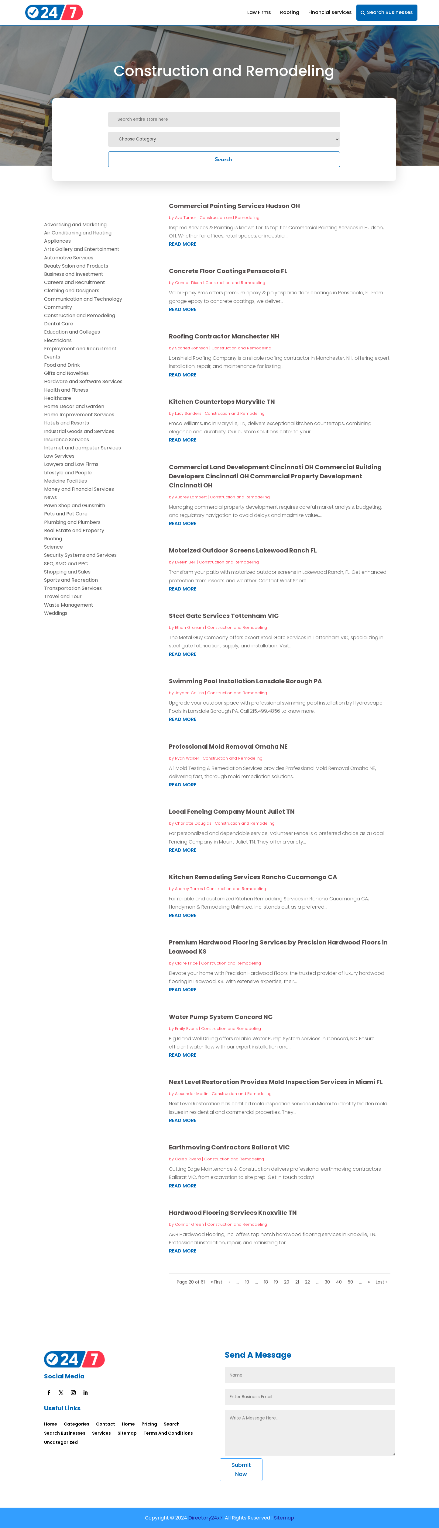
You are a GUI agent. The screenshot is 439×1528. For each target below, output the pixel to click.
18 (266, 1282)
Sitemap (127, 1433)
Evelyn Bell (185, 562)
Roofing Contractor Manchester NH (224, 336)
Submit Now (241, 1469)
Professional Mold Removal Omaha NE (228, 746)
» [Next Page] (369, 1282)
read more (182, 244)
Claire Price (186, 963)
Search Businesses (390, 12)
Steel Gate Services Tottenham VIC (224, 616)
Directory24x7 (205, 1517)
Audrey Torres (189, 889)
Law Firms (259, 12)
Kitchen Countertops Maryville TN (222, 401)
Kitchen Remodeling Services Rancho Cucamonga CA (253, 877)
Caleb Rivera (188, 1159)
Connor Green (189, 1224)
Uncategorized (61, 1442)
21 (297, 1282)
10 (247, 1282)
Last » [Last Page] (381, 1282)
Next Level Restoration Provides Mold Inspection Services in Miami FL (276, 1082)
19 (276, 1282)
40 (339, 1282)
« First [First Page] (216, 1282)
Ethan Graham (189, 627)
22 (307, 1282)
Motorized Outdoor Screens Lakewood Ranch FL (243, 550)
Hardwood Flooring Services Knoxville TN (233, 1212)
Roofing (289, 12)
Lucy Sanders (188, 413)
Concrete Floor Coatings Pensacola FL (228, 271)
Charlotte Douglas (193, 823)
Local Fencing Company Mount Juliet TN (232, 811)
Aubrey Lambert (191, 497)
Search (223, 159)
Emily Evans (186, 1028)
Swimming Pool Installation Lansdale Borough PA (245, 681)
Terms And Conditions (168, 1433)
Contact (105, 1424)
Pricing (149, 1424)
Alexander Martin (191, 1094)
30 (327, 1282)
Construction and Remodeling (229, 217)
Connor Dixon (188, 283)
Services (101, 1433)
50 (350, 1282)
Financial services (330, 12)
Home (50, 1424)
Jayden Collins (189, 693)
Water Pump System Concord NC (221, 1017)
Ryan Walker (187, 758)
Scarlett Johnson (191, 348)
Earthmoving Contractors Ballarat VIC (229, 1147)
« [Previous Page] (229, 1282)
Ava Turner (185, 217)
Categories (76, 1424)
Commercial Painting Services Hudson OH (234, 206)
